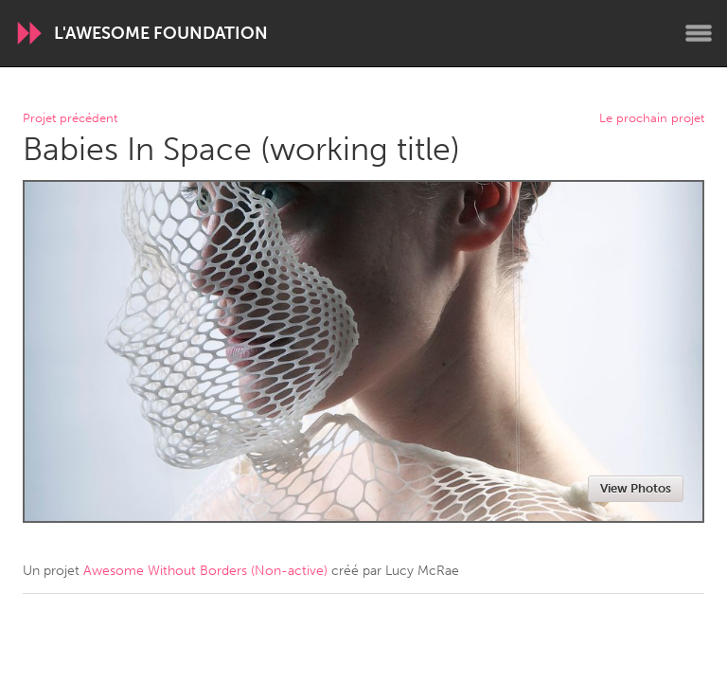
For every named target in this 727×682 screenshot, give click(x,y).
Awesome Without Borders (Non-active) (205, 571)
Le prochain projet (651, 119)
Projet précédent (70, 119)
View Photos (635, 488)
